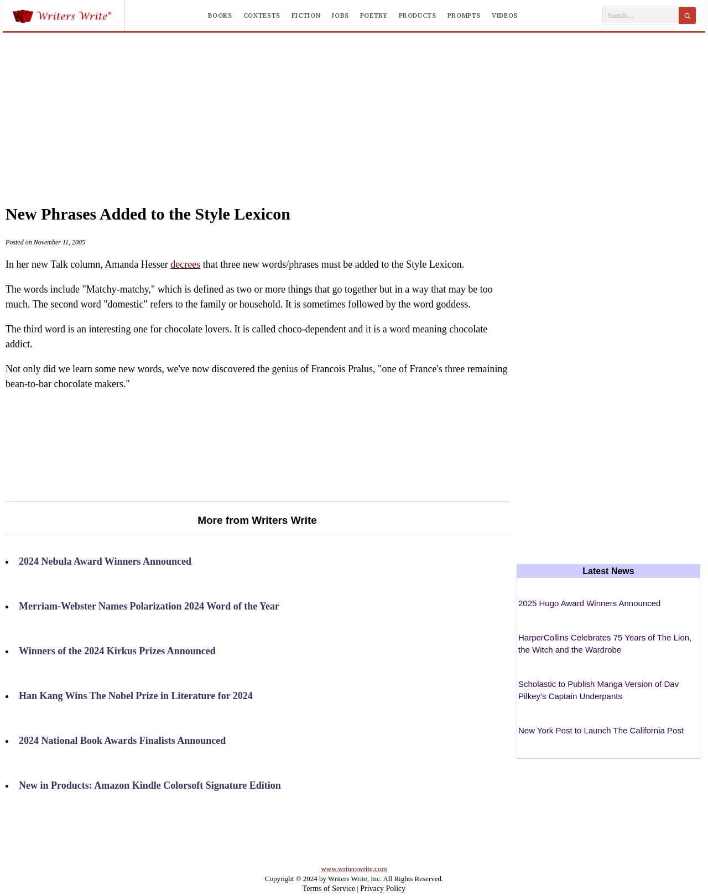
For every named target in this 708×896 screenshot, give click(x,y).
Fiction (305, 15)
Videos (505, 15)
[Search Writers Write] (641, 15)
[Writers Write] (68, 15)
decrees (185, 264)
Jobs (340, 15)
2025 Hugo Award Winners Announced (589, 603)
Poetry (374, 15)
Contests (261, 15)
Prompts (464, 15)
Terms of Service (329, 888)
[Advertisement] (354, 107)
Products (417, 15)
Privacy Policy (382, 888)
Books (220, 15)
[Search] (687, 15)
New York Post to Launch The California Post (601, 730)
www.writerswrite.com (354, 868)
